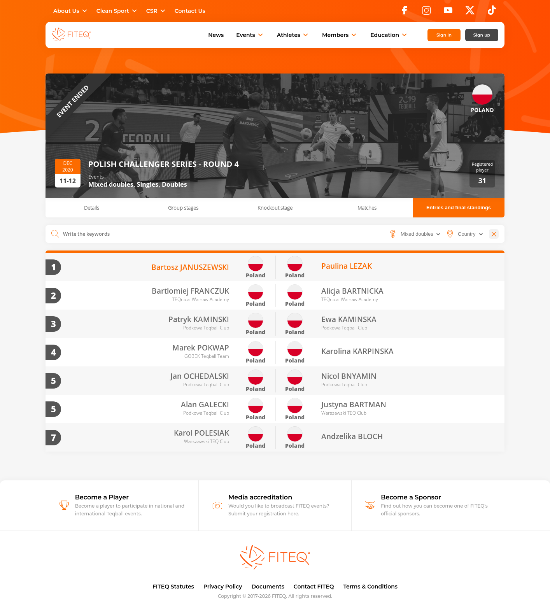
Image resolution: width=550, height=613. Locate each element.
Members (340, 35)
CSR (156, 11)
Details (91, 207)
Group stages (183, 207)
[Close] (494, 234)
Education (389, 35)
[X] (470, 12)
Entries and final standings (458, 207)
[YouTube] (448, 12)
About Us (71, 11)
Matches (367, 207)
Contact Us (190, 10)
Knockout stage (275, 207)
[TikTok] (492, 12)
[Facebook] (404, 12)
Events (250, 35)
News (216, 35)
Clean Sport (117, 11)
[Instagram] (426, 12)
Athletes (293, 35)
